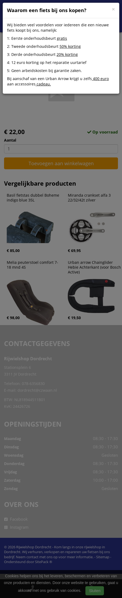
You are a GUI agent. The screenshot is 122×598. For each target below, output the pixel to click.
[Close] (113, 9)
